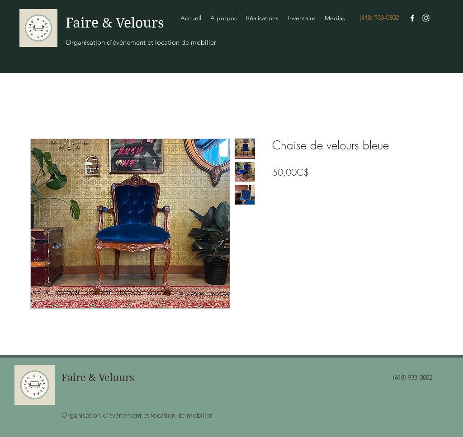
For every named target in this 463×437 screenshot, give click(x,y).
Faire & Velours (115, 23)
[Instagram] (425, 18)
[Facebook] (412, 18)
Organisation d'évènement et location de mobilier (141, 42)
